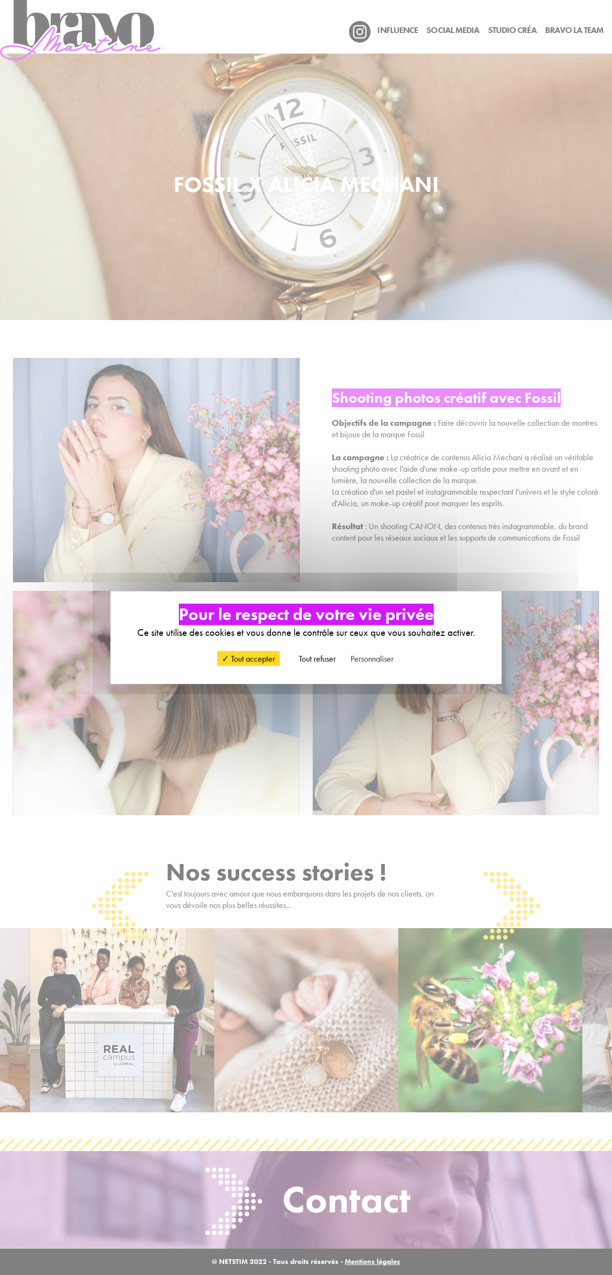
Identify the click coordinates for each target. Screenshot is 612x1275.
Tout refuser (313, 658)
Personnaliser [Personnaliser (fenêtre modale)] (371, 658)
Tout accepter (248, 658)
